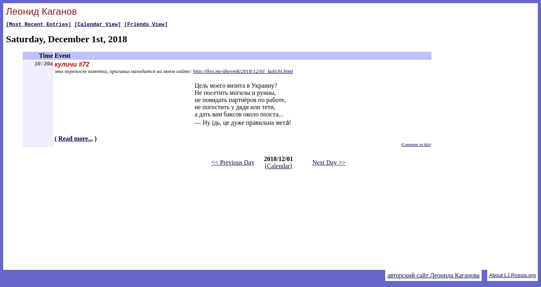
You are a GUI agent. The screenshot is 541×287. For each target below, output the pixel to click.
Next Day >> (329, 163)
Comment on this (416, 146)
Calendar (278, 167)
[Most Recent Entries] (38, 25)
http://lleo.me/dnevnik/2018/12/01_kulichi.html (243, 72)
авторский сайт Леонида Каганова (433, 275)
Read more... (75, 139)
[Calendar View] (97, 25)
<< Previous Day (233, 163)
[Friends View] (145, 25)
